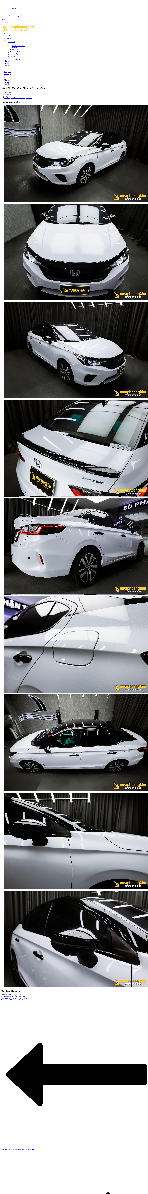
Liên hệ (6, 65)
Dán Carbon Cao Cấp (18, 46)
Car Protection (12, 47)
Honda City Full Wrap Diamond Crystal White (18, 98)
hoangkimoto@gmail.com (17, 16)
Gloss (6, 96)
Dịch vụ (6, 40)
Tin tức (6, 63)
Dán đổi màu (16, 44)
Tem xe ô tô (4, 22)
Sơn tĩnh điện (12, 57)
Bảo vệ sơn (15, 49)
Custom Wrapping (13, 53)
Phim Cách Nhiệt (13, 55)
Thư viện (7, 61)
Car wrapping (12, 42)
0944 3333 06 (12, 8)
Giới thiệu (7, 36)
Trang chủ (7, 34)
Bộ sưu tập (7, 38)
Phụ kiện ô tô (5, 19)
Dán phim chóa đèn (17, 51)
